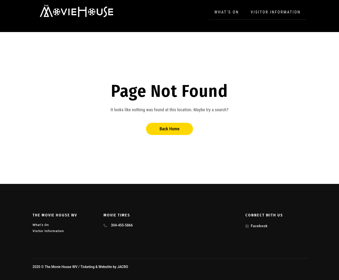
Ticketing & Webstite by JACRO (104, 267)
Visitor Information (276, 12)
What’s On (227, 12)
